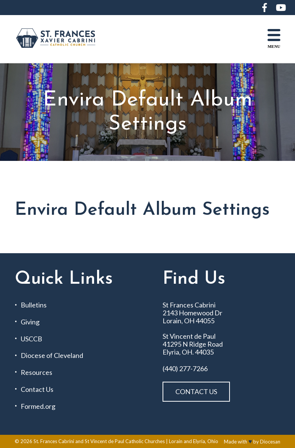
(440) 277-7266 (185, 369)
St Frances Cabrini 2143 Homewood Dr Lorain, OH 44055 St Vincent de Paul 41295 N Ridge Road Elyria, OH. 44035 (193, 328)
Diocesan (270, 442)
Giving (30, 322)
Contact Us (37, 389)
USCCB (31, 339)
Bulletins (34, 305)
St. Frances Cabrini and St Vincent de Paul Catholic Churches (99, 441)
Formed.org (38, 406)
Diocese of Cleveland (52, 355)
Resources (36, 372)
